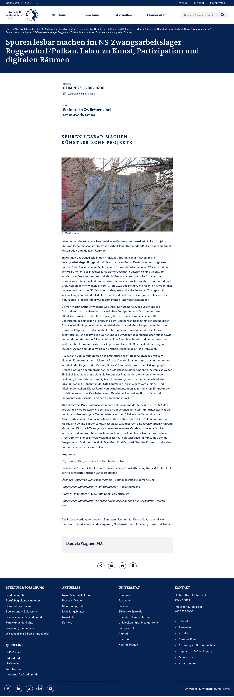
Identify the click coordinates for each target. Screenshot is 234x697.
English (184, 3)
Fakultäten (24, 29)
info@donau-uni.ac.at (188, 606)
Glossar (198, 3)
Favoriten (217, 3)
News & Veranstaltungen (197, 29)
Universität (156, 15)
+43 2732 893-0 (184, 611)
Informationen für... (22, 3)
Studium (59, 15)
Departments (85, 29)
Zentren (151, 29)
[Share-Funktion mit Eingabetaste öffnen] (100, 565)
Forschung (91, 15)
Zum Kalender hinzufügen (79, 93)
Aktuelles (124, 15)
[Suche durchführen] (223, 15)
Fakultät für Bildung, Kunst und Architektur (54, 29)
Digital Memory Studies (169, 29)
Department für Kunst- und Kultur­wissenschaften (119, 29)
